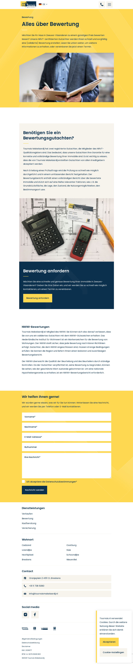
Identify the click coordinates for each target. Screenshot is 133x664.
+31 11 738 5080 (34, 585)
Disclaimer (26, 646)
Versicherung (29, 528)
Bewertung (27, 518)
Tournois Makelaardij (36, 658)
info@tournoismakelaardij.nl (41, 593)
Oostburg (71, 545)
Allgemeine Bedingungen (32, 639)
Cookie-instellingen (113, 652)
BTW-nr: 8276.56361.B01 (31, 654)
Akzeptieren (109, 641)
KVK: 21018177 (27, 650)
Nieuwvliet (71, 559)
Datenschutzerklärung (31, 643)
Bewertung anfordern (37, 298)
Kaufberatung (29, 523)
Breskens (26, 559)
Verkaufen (27, 513)
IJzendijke (27, 550)
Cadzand (26, 545)
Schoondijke (72, 554)
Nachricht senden (34, 489)
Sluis (68, 550)
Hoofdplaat (28, 554)
